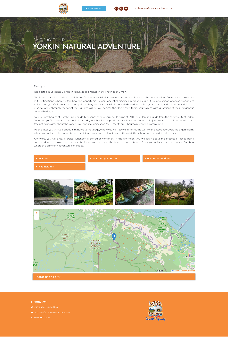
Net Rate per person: (105, 161)
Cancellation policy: (48, 279)
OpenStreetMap (188, 273)
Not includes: (46, 169)
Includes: (44, 161)
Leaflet (175, 273)
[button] (59, 161)
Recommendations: (159, 161)
